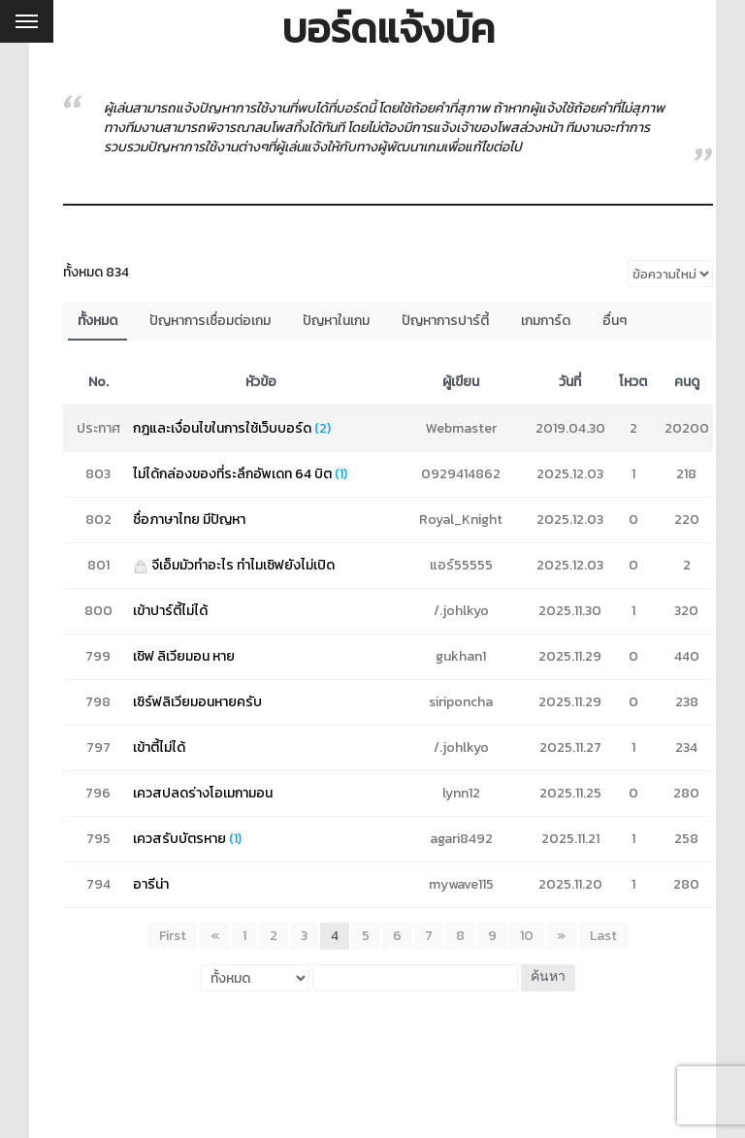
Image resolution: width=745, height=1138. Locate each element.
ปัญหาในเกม (336, 320)
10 (527, 936)
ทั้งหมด (97, 320)
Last (602, 936)
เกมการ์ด (545, 320)
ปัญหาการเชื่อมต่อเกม (210, 320)
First (173, 936)
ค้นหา (548, 977)
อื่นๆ (614, 320)
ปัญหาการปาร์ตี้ (445, 320)
